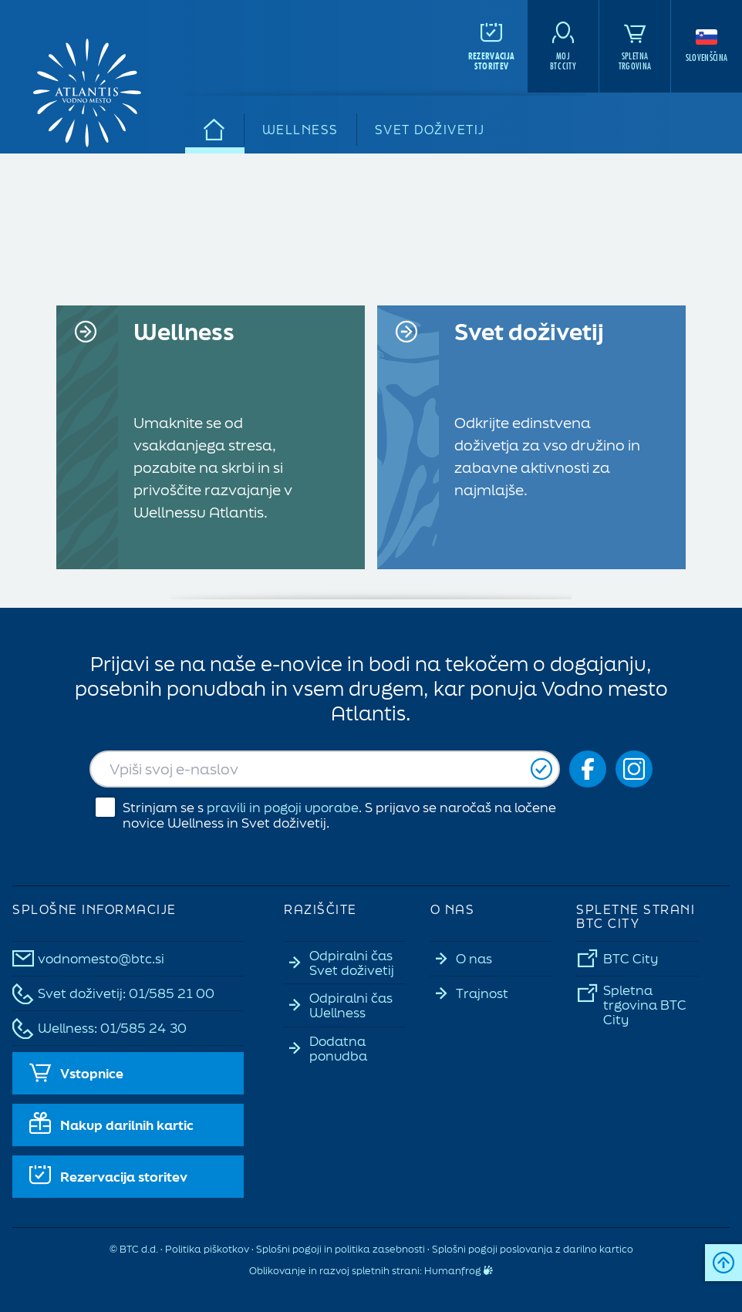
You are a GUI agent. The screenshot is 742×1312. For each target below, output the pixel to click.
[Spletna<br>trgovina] (634, 46)
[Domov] (215, 129)
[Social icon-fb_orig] (587, 769)
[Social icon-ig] (634, 769)
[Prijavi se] (541, 769)
